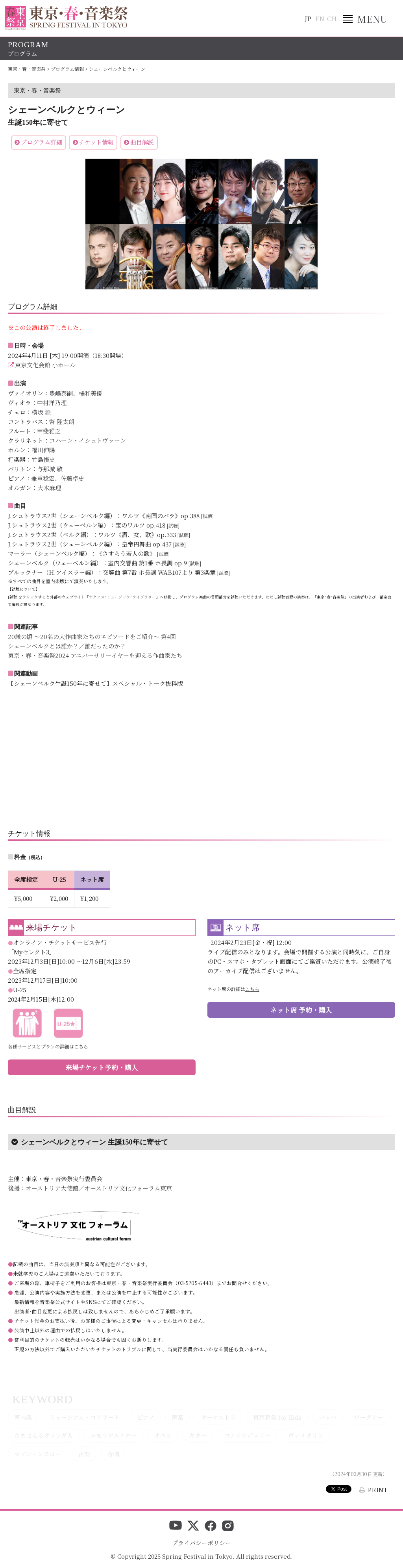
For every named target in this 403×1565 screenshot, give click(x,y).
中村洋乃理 (52, 402)
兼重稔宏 (43, 478)
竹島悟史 (43, 459)
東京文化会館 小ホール (45, 365)
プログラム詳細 (41, 142)
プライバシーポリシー (201, 1543)
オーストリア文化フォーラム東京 (128, 1188)
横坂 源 (41, 412)
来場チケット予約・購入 (101, 1067)
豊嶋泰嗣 (61, 393)
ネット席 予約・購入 (301, 1010)
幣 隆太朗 (61, 421)
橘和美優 (90, 393)
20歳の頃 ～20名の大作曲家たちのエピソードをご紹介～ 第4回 (92, 636)
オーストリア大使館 (52, 1188)
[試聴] (207, 516)
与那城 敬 (50, 469)
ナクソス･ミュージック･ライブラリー (122, 597)
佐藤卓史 (72, 478)
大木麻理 (49, 487)
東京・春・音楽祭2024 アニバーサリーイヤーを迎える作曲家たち (95, 655)
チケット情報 (96, 142)
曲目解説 (142, 142)
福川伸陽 (43, 450)
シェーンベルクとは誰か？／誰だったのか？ (67, 646)
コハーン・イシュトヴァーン (87, 440)
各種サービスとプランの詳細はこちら (48, 1046)
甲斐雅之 (49, 431)
